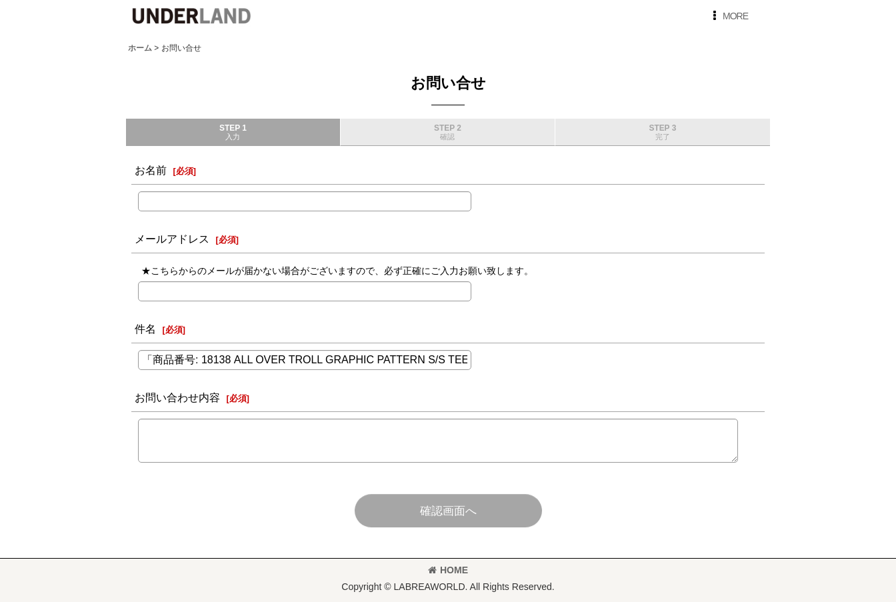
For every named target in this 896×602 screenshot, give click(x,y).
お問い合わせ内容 (177, 397)
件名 (145, 329)
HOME (448, 570)
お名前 (151, 170)
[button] (728, 16)
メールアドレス (172, 239)
